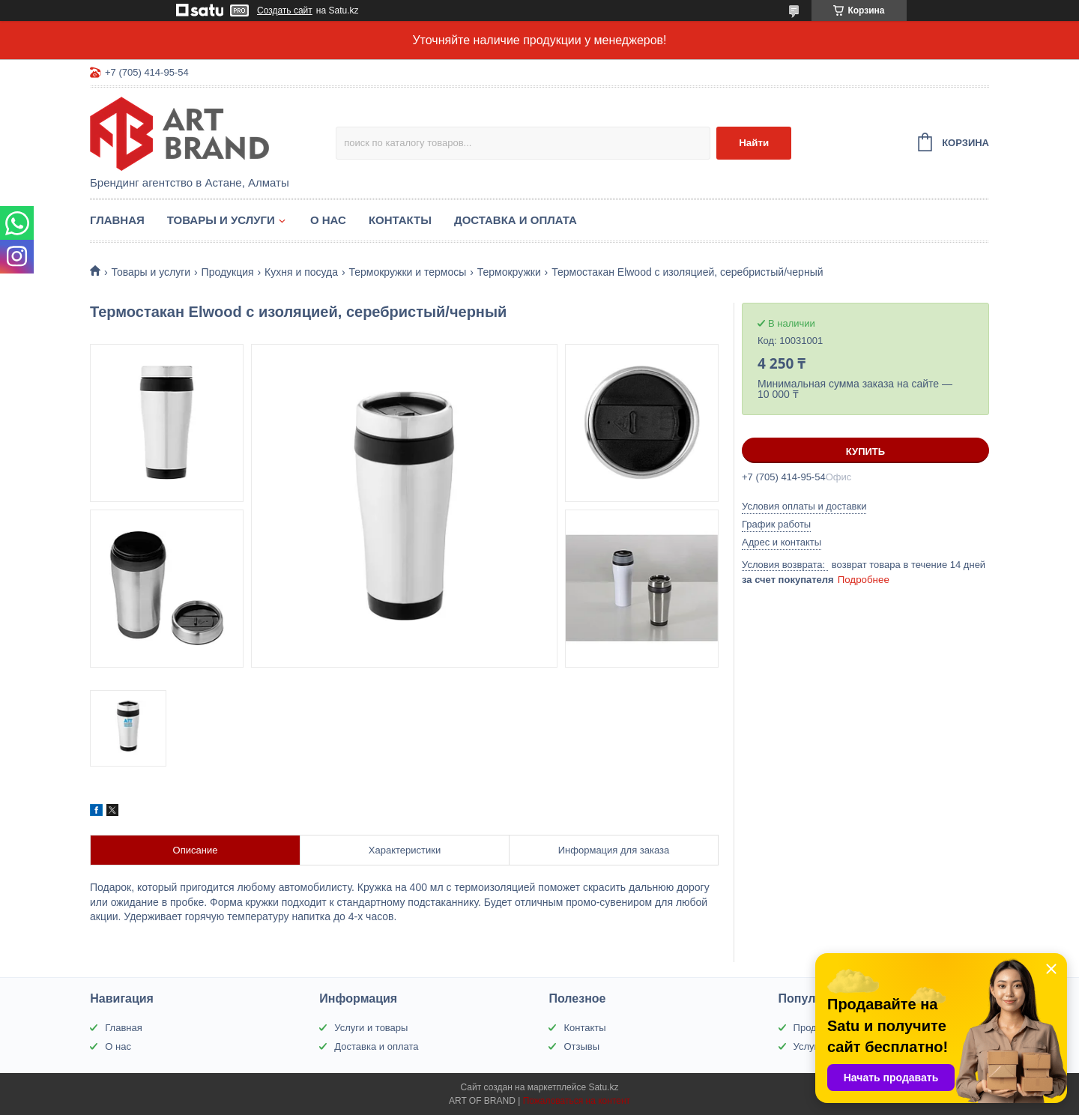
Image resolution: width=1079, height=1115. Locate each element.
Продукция (228, 272)
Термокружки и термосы (407, 272)
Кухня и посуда (301, 272)
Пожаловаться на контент (576, 1101)
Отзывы (581, 1046)
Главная (117, 220)
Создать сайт (284, 10)
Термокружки (509, 272)
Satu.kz (603, 1087)
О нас (328, 220)
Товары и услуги (221, 220)
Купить (865, 451)
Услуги (808, 1046)
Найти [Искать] (754, 142)
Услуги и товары (371, 1027)
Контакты (400, 220)
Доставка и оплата (515, 220)
